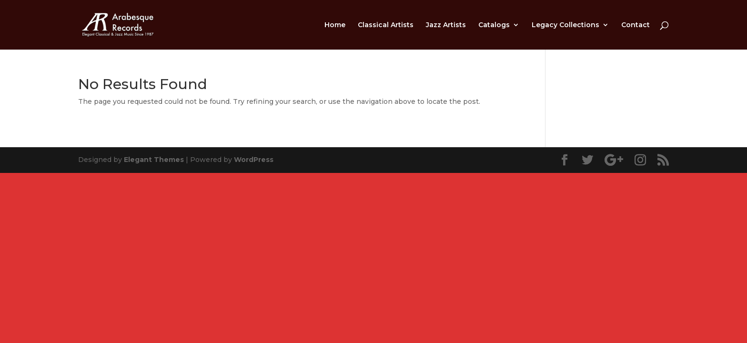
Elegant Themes (154, 159)
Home (334, 25)
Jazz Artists (446, 25)
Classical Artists (386, 25)
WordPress (253, 159)
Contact (635, 25)
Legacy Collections (565, 25)
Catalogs (494, 25)
